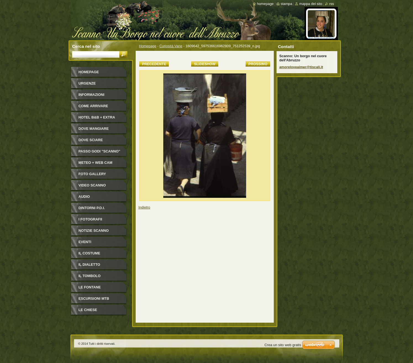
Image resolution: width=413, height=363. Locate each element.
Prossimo (257, 64)
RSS (331, 4)
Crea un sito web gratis (282, 345)
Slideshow (204, 64)
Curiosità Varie (170, 46)
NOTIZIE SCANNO (93, 230)
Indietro (144, 207)
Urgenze (87, 83)
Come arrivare (93, 106)
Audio (84, 196)
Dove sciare (90, 140)
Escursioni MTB (93, 298)
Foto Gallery (92, 174)
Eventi (84, 242)
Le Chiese (87, 310)
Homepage (147, 46)
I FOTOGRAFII (90, 219)
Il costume (89, 253)
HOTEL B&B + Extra (96, 117)
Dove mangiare (93, 129)
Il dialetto (89, 264)
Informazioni (91, 95)
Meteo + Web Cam (95, 163)
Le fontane (89, 287)
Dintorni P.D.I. (91, 208)
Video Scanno (92, 185)
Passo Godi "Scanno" (99, 151)
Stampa (286, 4)
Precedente (154, 64)
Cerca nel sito (86, 46)
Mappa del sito (310, 4)
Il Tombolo (89, 276)
